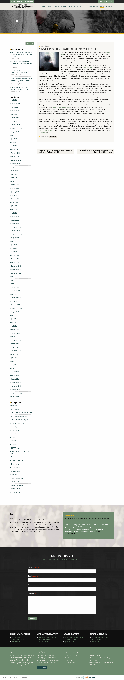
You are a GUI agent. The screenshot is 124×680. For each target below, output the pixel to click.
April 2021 (14, 213)
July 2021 (14, 206)
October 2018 (15, 305)
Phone (30, 585)
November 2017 (16, 344)
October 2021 (15, 199)
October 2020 (15, 231)
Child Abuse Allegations (72, 655)
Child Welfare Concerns (72, 658)
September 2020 (16, 234)
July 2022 (14, 174)
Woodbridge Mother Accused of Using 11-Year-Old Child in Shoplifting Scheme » (96, 151)
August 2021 (15, 202)
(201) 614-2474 (96, 642)
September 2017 (16, 351)
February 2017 (15, 375)
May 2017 (14, 365)
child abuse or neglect (61, 107)
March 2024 (15, 107)
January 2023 (15, 156)
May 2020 (14, 248)
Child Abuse (15, 409)
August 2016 (15, 397)
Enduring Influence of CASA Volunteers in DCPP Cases (19, 88)
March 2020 (15, 255)
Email (33, 576)
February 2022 (15, 188)
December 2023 (16, 118)
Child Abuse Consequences (19, 416)
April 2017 (14, 368)
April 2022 (14, 181)
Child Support (15, 430)
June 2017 (14, 361)
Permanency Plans (17, 478)
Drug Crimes (15, 464)
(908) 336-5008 (43, 642)
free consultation (106, 2)
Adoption (14, 406)
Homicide (53, 136)
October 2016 (15, 390)
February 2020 (15, 259)
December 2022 (16, 160)
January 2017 (15, 379)
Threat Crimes (15, 489)
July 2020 (14, 241)
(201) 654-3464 (70, 642)
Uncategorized (15, 492)
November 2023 (16, 121)
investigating (87, 67)
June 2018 (14, 319)
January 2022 (15, 192)
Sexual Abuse (15, 482)
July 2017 (14, 358)
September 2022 (16, 167)
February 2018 (15, 333)
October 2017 (15, 347)
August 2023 (15, 132)
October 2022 (15, 164)
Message (34, 594)
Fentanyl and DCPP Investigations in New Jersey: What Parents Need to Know (22, 54)
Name (33, 567)
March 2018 (15, 329)
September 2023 (16, 128)
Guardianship (69, 660)
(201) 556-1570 (16, 642)
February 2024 (15, 111)
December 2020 (16, 224)
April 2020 (14, 252)
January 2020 (15, 262)
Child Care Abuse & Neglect (19, 420)
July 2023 (14, 135)
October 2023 (15, 125)
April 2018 (14, 326)
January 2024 (15, 114)
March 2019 (15, 287)
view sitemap (42, 668)
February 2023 (15, 153)
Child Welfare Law (17, 434)
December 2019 (16, 266)
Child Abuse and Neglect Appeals (21, 413)
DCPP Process (15, 448)
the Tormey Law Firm (46, 130)
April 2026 (14, 100)
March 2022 (15, 185)
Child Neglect (15, 427)
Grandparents (15, 471)
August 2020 (15, 238)
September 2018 (16, 308)
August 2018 (15, 312)
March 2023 (15, 149)
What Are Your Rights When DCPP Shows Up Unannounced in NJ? (21, 63)
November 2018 (16, 301)
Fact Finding (94, 660)
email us (29, 2)
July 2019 (14, 277)
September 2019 (16, 273)
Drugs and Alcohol (95, 655)
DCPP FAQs (15, 444)
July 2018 (14, 315)
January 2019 (15, 294)
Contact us (43, 132)
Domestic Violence (17, 460)
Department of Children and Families (20, 452)
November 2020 (16, 227)
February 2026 (15, 104)
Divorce (13, 457)
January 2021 (15, 220)
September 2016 (16, 393)
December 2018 (16, 298)
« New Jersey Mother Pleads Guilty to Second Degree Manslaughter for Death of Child (55, 151)
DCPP (13, 437)
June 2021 (14, 209)
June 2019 (14, 280)
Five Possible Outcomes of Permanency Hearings (101, 663)
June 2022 (14, 178)
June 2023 (14, 139)
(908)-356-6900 (16, 2)
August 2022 (15, 171)
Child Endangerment (17, 423)
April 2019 (14, 284)
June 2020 (14, 245)
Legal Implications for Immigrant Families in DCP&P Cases (21, 72)
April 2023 (14, 146)
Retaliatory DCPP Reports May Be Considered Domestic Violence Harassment (22, 80)
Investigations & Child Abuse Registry (101, 658)
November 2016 (16, 386)
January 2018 (15, 337)
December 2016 (16, 382)
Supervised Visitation (17, 485)
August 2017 (15, 354)
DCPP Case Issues (17, 441)
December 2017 (16, 340)
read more (99, 531)
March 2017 (15, 372)
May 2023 (14, 142)
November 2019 (16, 269)
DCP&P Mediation (70, 662)
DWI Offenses (15, 467)
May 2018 (14, 322)
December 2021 (16, 195)
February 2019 (15, 291)
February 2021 (15, 216)
